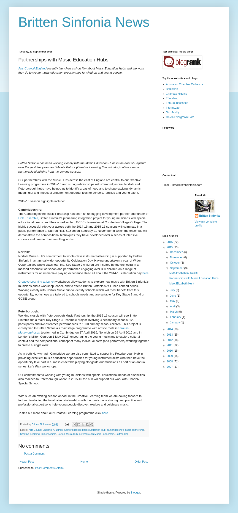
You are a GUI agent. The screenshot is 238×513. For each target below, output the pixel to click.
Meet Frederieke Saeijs (183, 272)
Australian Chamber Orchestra (184, 84)
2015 (170, 247)
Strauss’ (123, 328)
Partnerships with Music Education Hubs (194, 278)
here (145, 273)
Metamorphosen (29, 332)
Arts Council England (32, 68)
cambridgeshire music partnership (125, 429)
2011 (170, 345)
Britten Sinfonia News (84, 22)
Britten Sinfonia (209, 215)
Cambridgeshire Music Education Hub (84, 429)
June (173, 295)
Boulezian (172, 89)
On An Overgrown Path (180, 117)
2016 (170, 242)
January (175, 322)
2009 (170, 356)
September (177, 268)
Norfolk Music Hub (67, 434)
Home (84, 461)
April (173, 306)
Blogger (135, 492)
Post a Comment (34, 453)
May (173, 301)
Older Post (141, 461)
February (176, 317)
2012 (170, 340)
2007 (170, 366)
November (177, 257)
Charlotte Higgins (176, 93)
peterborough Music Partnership (96, 434)
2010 (170, 350)
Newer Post (26, 461)
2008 (170, 361)
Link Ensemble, (29, 218)
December (177, 252)
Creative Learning (30, 434)
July (173, 290)
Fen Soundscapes (177, 103)
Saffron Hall (122, 434)
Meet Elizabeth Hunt (181, 283)
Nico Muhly (172, 112)
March (174, 311)
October (175, 262)
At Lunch (58, 429)
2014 (170, 329)
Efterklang (172, 98)
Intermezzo (172, 107)
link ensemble (48, 434)
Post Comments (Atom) (49, 468)
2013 (170, 334)
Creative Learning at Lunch (36, 281)
